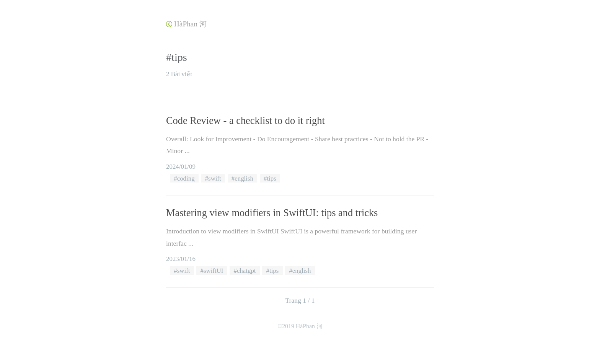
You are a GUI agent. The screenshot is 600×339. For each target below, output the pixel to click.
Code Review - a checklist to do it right (245, 120)
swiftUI (213, 270)
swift (214, 178)
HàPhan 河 (186, 24)
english (244, 178)
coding (186, 178)
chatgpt (246, 270)
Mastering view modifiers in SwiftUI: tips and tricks (272, 212)
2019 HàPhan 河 (302, 326)
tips (271, 178)
